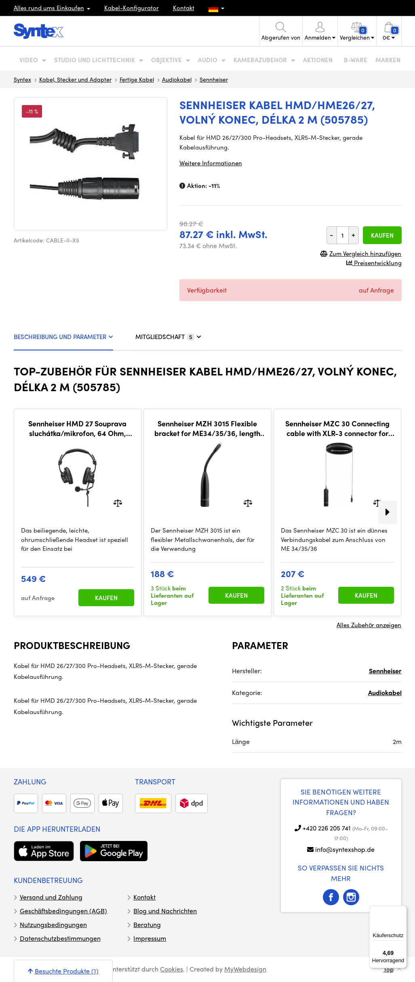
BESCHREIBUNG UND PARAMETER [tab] (63, 336)
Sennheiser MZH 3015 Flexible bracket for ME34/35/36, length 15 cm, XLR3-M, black (207, 428)
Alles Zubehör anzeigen (369, 624)
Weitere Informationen (210, 162)
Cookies (171, 969)
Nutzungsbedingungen (53, 924)
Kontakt (183, 7)
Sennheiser (214, 79)
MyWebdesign (245, 969)
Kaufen (382, 235)
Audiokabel (177, 79)
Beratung (147, 924)
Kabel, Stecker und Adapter (75, 79)
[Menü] (402, 910)
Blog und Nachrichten (165, 910)
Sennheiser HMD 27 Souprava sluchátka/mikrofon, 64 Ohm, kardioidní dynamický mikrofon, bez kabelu (77, 428)
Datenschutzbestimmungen (60, 938)
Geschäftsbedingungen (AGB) (63, 910)
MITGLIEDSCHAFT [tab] (168, 336)
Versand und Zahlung (51, 897)
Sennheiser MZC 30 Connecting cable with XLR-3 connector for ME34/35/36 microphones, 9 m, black (337, 428)
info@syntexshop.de (345, 849)
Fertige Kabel (137, 79)
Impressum (149, 938)
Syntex (22, 79)
